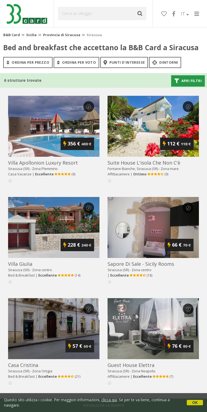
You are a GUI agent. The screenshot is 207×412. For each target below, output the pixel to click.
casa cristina (23, 365)
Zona (45, 168)
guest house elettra (131, 365)
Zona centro (42, 269)
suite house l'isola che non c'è (144, 162)
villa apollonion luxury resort (43, 162)
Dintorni (165, 62)
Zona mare (170, 168)
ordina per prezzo (27, 62)
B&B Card (11, 34)
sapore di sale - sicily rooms (141, 264)
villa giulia (20, 264)
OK (195, 402)
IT (185, 14)
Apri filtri (188, 81)
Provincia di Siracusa (61, 34)
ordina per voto (76, 62)
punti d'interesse (124, 62)
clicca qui (109, 399)
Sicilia (31, 34)
